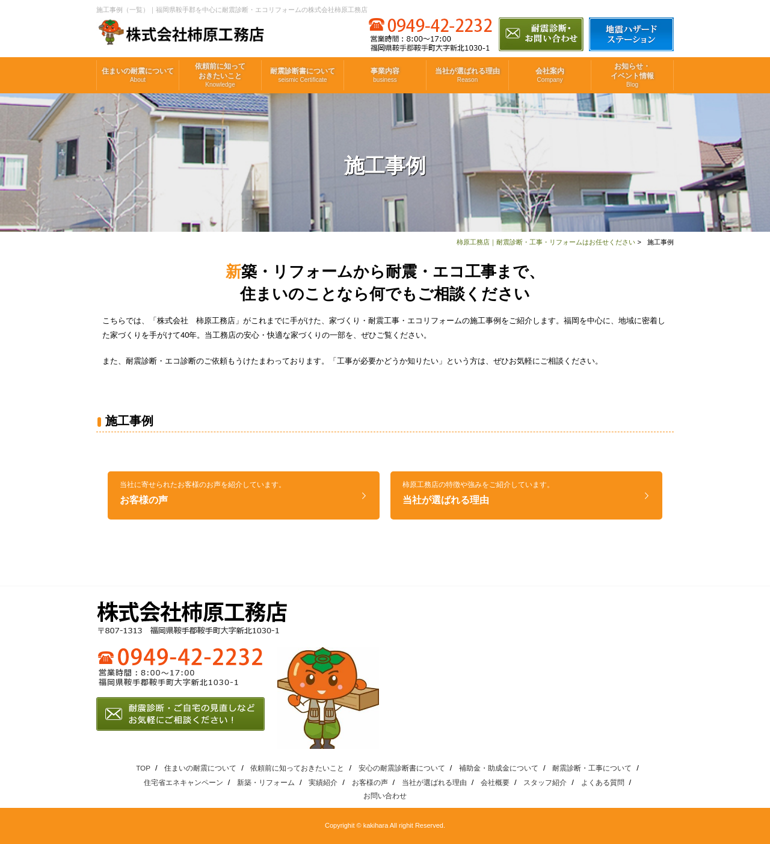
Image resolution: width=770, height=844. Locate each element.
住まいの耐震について (138, 75)
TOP (143, 768)
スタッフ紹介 (545, 782)
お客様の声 (203, 492)
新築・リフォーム (266, 782)
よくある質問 (602, 782)
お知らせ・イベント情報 (632, 75)
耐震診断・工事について (592, 768)
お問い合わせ (385, 795)
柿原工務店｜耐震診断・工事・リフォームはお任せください (546, 242)
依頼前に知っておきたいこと (220, 75)
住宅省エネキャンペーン (183, 782)
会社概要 (495, 782)
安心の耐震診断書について (402, 768)
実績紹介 (323, 782)
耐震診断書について (302, 75)
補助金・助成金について (498, 768)
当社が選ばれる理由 (467, 75)
